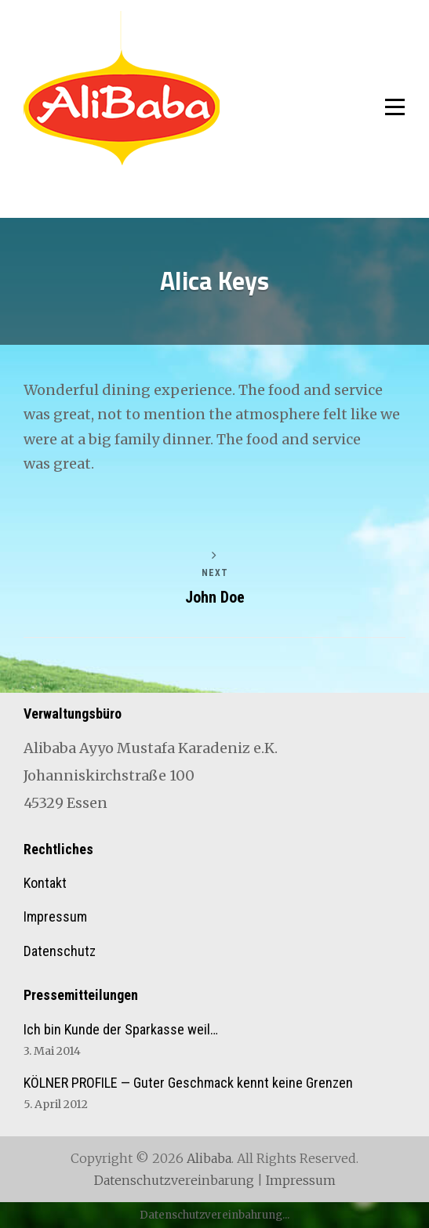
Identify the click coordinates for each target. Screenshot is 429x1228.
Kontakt (45, 883)
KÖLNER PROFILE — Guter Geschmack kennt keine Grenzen (188, 1082)
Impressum (55, 916)
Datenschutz (60, 951)
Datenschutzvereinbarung (174, 1180)
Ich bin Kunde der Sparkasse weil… (121, 1029)
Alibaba (209, 1158)
